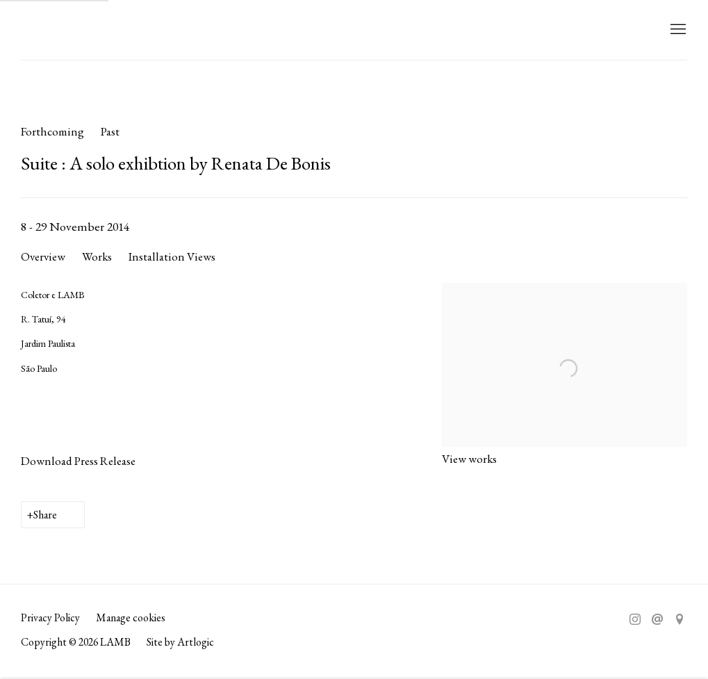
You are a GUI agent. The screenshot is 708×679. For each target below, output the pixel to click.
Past (110, 131)
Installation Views (172, 256)
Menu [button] (676, 29)
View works (469, 458)
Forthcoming (52, 131)
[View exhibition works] (564, 295)
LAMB (48, 30)
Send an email (657, 620)
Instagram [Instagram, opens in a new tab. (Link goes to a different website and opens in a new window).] (635, 620)
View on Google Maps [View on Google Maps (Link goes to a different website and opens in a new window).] (679, 620)
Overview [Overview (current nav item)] (43, 256)
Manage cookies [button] (130, 617)
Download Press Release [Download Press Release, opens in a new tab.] (78, 460)
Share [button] (45, 514)
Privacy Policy (50, 617)
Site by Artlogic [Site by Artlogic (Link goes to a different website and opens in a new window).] (180, 642)
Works (97, 256)
